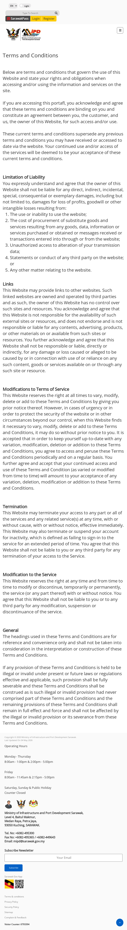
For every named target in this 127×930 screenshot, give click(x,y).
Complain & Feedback (15, 917)
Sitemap (9, 912)
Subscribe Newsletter (19, 850)
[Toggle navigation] (120, 30)
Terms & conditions (14, 896)
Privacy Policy (11, 901)
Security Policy (12, 907)
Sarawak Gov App (13, 876)
